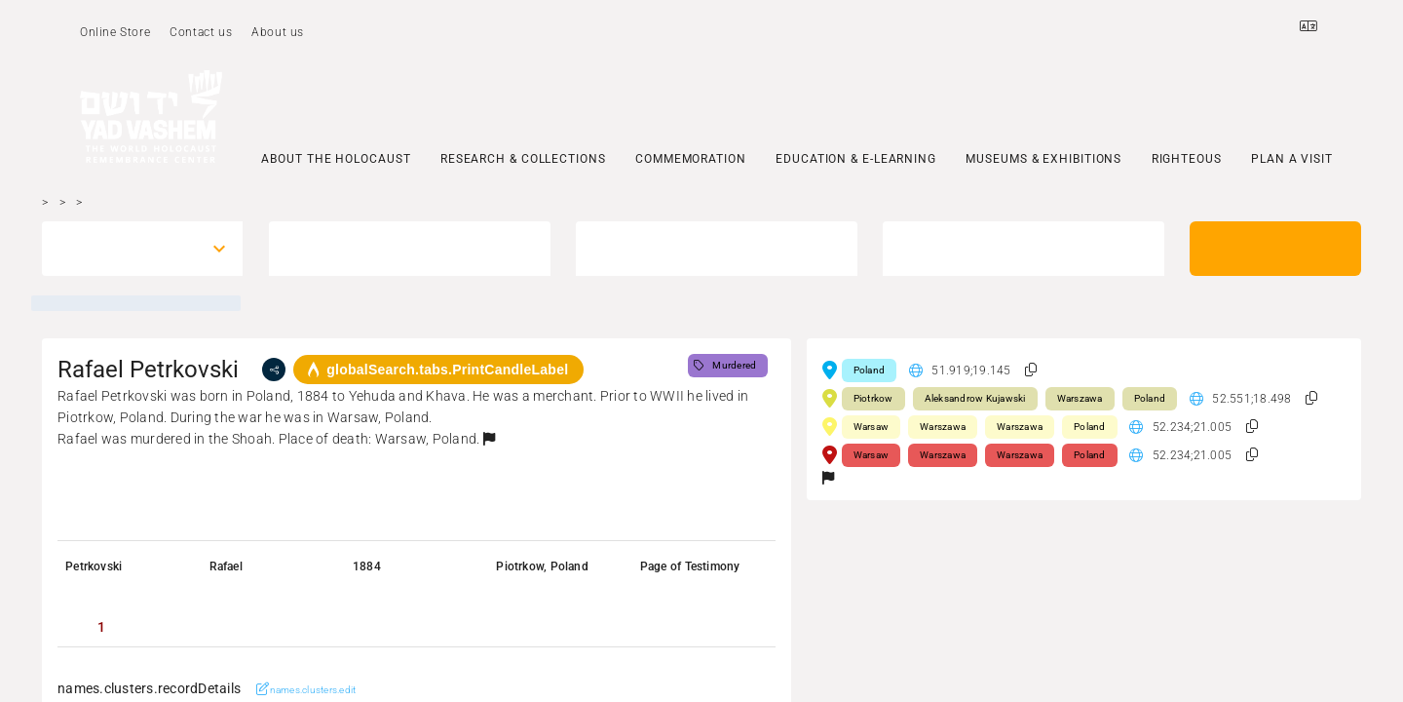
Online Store (115, 32)
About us (277, 32)
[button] (489, 439)
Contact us (201, 32)
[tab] (101, 626)
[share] (273, 369)
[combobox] (124, 248)
